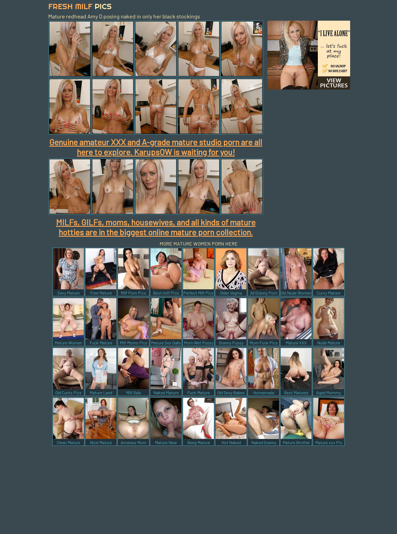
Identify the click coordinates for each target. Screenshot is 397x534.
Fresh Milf (80, 6)
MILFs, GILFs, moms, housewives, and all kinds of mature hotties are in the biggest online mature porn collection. (156, 227)
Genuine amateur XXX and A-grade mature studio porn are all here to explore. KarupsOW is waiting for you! (155, 147)
